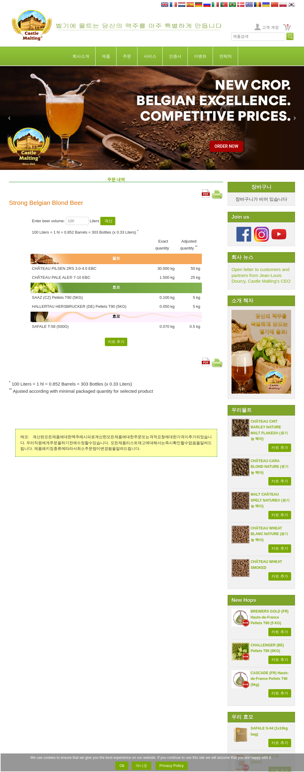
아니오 (141, 765)
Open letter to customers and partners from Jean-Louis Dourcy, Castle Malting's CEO (261, 275)
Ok (121, 765)
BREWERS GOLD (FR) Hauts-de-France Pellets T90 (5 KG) (270, 617)
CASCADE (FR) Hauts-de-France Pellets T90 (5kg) (270, 679)
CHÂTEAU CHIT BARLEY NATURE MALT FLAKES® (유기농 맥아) (269, 430)
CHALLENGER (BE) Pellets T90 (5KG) (267, 648)
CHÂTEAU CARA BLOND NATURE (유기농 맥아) (269, 467)
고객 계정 (270, 27)
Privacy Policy (171, 765)
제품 (106, 56)
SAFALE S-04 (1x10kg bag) (269, 731)
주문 (127, 56)
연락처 (225, 56)
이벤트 (200, 56)
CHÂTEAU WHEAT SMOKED (266, 565)
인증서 (175, 56)
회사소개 (80, 56)
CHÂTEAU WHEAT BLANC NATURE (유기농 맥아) (269, 534)
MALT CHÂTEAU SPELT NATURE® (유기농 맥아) (270, 500)
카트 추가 (279, 447)
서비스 (150, 56)
